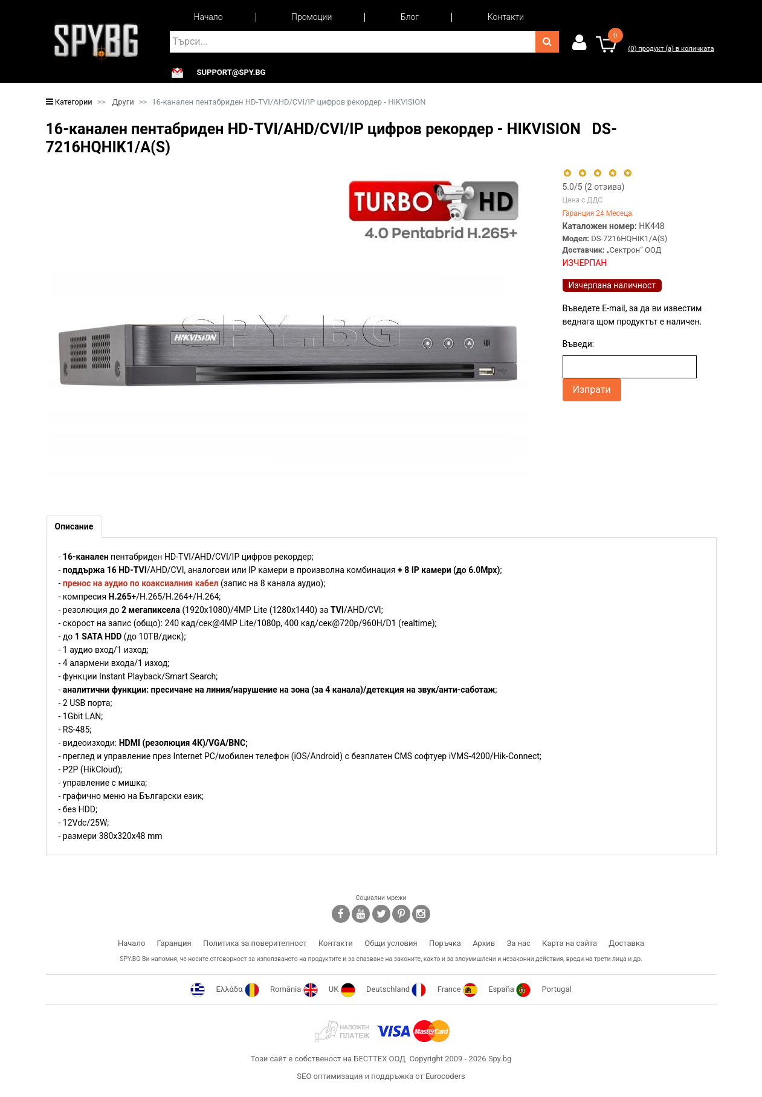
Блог (410, 17)
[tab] (74, 527)
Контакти (506, 17)
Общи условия (390, 943)
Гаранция (174, 943)
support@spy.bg (231, 72)
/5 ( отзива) (594, 187)
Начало (208, 17)
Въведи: (579, 344)
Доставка (626, 943)
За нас (518, 943)
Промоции (311, 17)
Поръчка (445, 943)
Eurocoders (445, 1076)
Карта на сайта (569, 943)
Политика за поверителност (255, 943)
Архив (484, 943)
